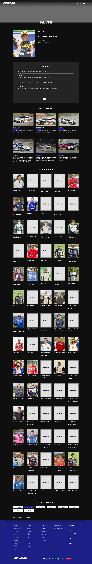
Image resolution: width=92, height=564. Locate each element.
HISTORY (42, 533)
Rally (28, 533)
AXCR (28, 539)
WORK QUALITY (31, 542)
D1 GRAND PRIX (29, 536)
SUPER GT (29, 531)
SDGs (42, 539)
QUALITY (28, 545)
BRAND (15, 529)
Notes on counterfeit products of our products (73, 537)
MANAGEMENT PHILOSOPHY (45, 528)
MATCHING (15, 526)
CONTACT (71, 540)
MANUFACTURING (44, 531)
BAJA (28, 537)
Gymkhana (29, 528)
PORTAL (19, 521)
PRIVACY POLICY (72, 533)
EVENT (15, 551)
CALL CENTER (43, 540)
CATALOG (15, 543)
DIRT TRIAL (29, 529)
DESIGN (28, 546)
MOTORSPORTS (19, 517)
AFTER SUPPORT (16, 542)
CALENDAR (71, 530)
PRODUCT (46, 521)
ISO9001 (42, 537)
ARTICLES (29, 526)
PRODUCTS (16, 525)
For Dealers (71, 543)
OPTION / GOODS (17, 534)
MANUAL (15, 545)
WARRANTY (15, 539)
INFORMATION (16, 540)
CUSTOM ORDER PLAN (17, 533)
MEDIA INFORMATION (59, 528)
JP (75, 3)
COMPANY (44, 525)
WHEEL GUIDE (16, 536)
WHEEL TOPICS (16, 531)
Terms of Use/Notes (17, 528)
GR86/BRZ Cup (29, 534)
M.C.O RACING (46, 42)
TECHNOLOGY (29, 543)
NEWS (15, 548)
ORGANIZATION (43, 534)
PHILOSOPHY (43, 526)
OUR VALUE (43, 529)
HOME (14, 517)
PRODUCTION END (17, 537)
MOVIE (70, 528)
